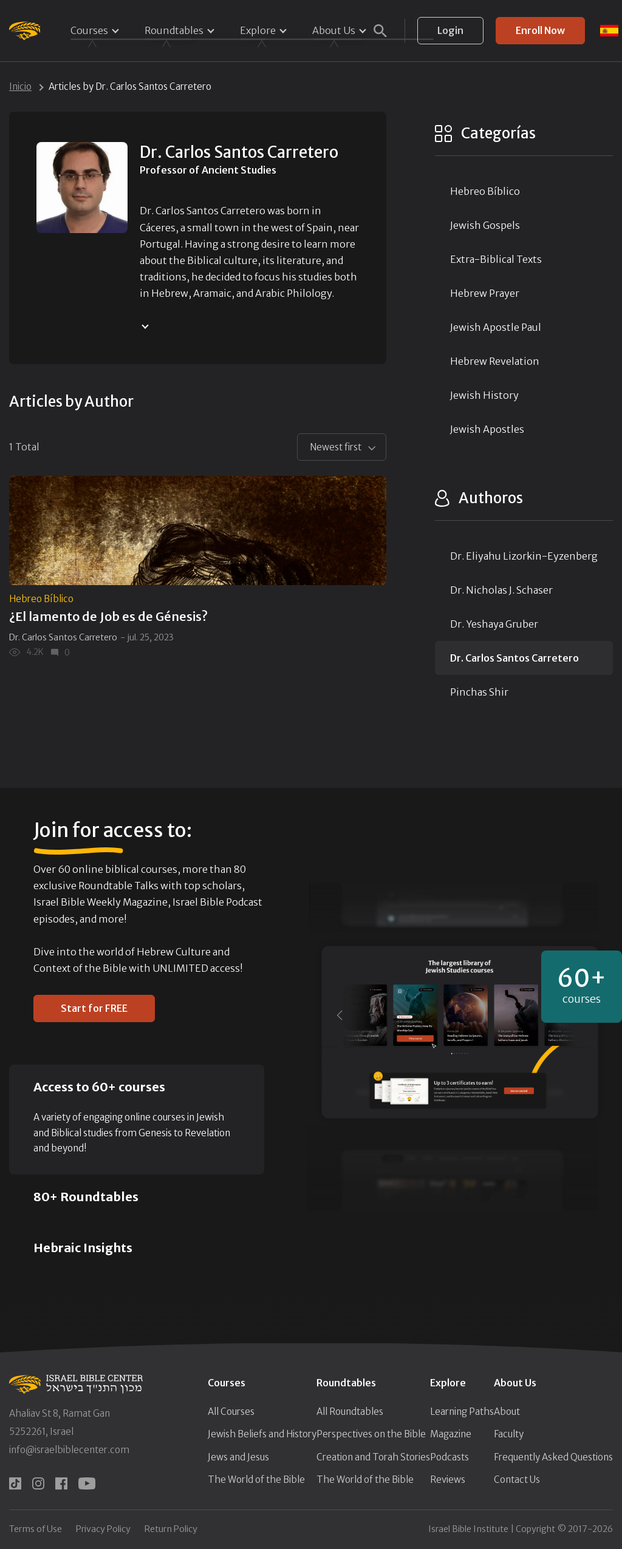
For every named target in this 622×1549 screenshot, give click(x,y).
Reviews (447, 1479)
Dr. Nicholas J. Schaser (501, 590)
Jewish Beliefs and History (262, 1434)
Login (450, 30)
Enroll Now (540, 30)
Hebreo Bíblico (41, 599)
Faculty (509, 1434)
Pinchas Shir (479, 692)
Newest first (335, 447)
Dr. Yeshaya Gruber (494, 624)
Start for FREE (94, 1008)
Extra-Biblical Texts (496, 259)
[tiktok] (15, 1483)
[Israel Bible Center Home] (24, 30)
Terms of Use (35, 1529)
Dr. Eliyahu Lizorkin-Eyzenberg (524, 556)
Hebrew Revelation (494, 361)
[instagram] (38, 1483)
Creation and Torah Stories (373, 1457)
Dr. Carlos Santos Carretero (63, 637)
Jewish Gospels (485, 225)
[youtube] (86, 1483)
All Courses (231, 1411)
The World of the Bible (256, 1479)
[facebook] (61, 1483)
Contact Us (517, 1479)
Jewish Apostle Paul (495, 327)
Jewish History (484, 395)
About (507, 1411)
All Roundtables (349, 1411)
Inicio (20, 86)
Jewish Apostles (487, 429)
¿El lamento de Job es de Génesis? (108, 616)
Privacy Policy (103, 1529)
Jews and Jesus (238, 1457)
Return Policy (171, 1529)
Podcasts (449, 1457)
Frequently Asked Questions (553, 1457)
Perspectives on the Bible (371, 1434)
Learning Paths (462, 1411)
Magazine (450, 1434)
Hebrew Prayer (484, 293)
